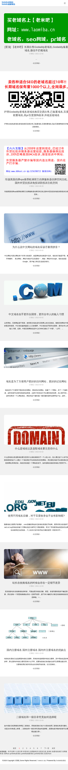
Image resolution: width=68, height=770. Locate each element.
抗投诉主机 (42, 751)
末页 (53, 748)
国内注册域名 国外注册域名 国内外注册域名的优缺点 (36, 650)
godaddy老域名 (15, 753)
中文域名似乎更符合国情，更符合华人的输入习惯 (36, 314)
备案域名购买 (57, 751)
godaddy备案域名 (27, 753)
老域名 (49, 751)
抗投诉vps (47, 753)
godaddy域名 (39, 753)
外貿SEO (26, 751)
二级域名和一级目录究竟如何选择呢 (36, 717)
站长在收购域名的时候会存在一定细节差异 (36, 582)
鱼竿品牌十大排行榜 (15, 751)
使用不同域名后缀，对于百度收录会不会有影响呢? (36, 515)
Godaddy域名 (61, 760)
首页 (14, 748)
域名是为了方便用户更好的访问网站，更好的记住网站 (36, 381)
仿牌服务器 (34, 751)
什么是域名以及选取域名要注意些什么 (36, 448)
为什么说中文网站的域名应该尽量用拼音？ (36, 247)
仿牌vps (6, 753)
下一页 (46, 748)
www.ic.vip (42, 760)
